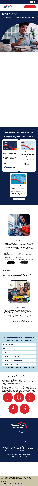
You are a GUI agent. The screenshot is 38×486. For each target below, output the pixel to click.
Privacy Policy (14, 468)
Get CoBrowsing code (15, 470)
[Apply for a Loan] (25, 397)
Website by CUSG (23, 470)
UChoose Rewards (8, 167)
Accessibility (29, 468)
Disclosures (8, 468)
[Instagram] (25, 456)
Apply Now (18, 199)
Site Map (24, 468)
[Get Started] (25, 410)
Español (25, 2)
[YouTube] (13, 456)
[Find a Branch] (19, 422)
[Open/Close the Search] (31, 2)
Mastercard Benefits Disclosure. (28, 367)
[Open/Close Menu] (34, 2)
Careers (19, 468)
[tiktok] (22, 456)
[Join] (13, 410)
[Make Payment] (13, 397)
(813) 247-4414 (20, 446)
